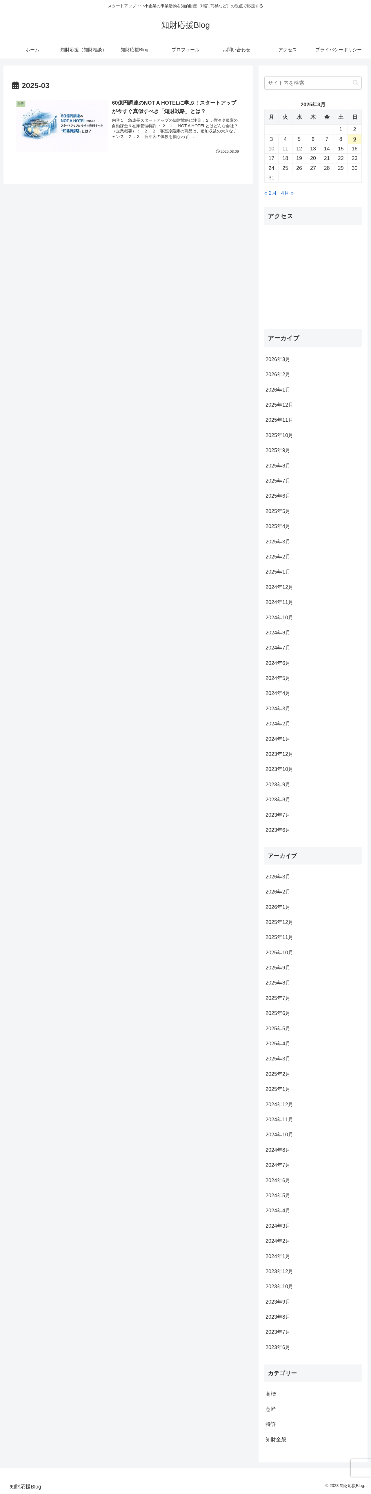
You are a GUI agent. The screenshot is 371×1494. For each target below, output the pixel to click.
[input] (313, 83)
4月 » (287, 193)
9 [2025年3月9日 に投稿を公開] (354, 139)
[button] (355, 83)
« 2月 (270, 193)
